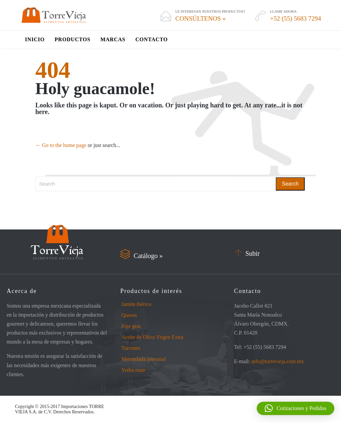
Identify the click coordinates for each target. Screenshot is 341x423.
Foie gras (131, 326)
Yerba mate (133, 370)
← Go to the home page (60, 145)
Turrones (130, 348)
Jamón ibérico (136, 304)
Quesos (129, 315)
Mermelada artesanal (143, 359)
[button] (295, 408)
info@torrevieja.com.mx (277, 361)
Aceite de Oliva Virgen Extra (152, 337)
